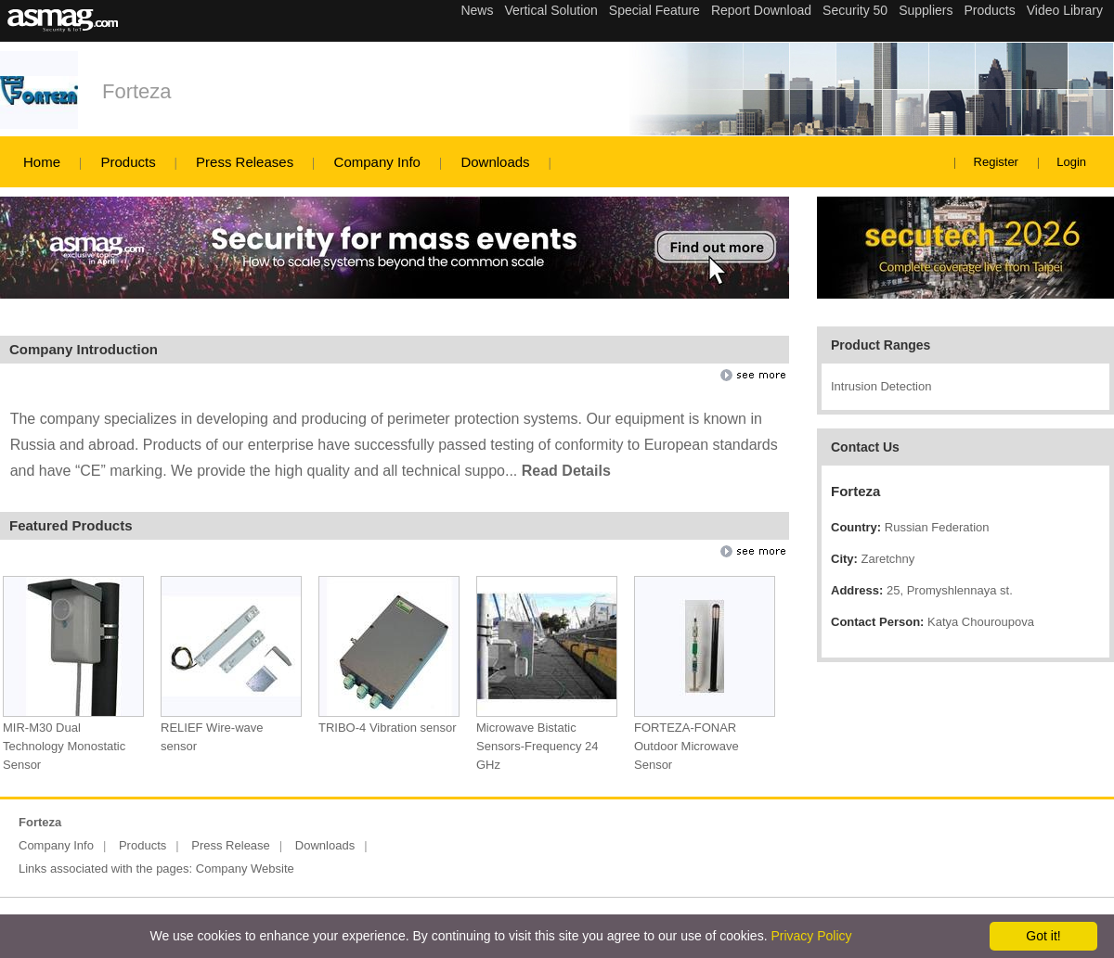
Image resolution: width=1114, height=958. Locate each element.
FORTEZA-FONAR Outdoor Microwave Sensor (686, 746)
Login (1071, 162)
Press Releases (244, 162)
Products (127, 162)
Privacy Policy (811, 935)
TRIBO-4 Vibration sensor (387, 727)
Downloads (494, 162)
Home (41, 162)
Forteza (137, 91)
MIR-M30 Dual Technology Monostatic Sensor (64, 746)
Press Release (230, 845)
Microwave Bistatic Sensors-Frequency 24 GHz (537, 746)
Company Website (245, 868)
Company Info (377, 162)
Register (996, 162)
